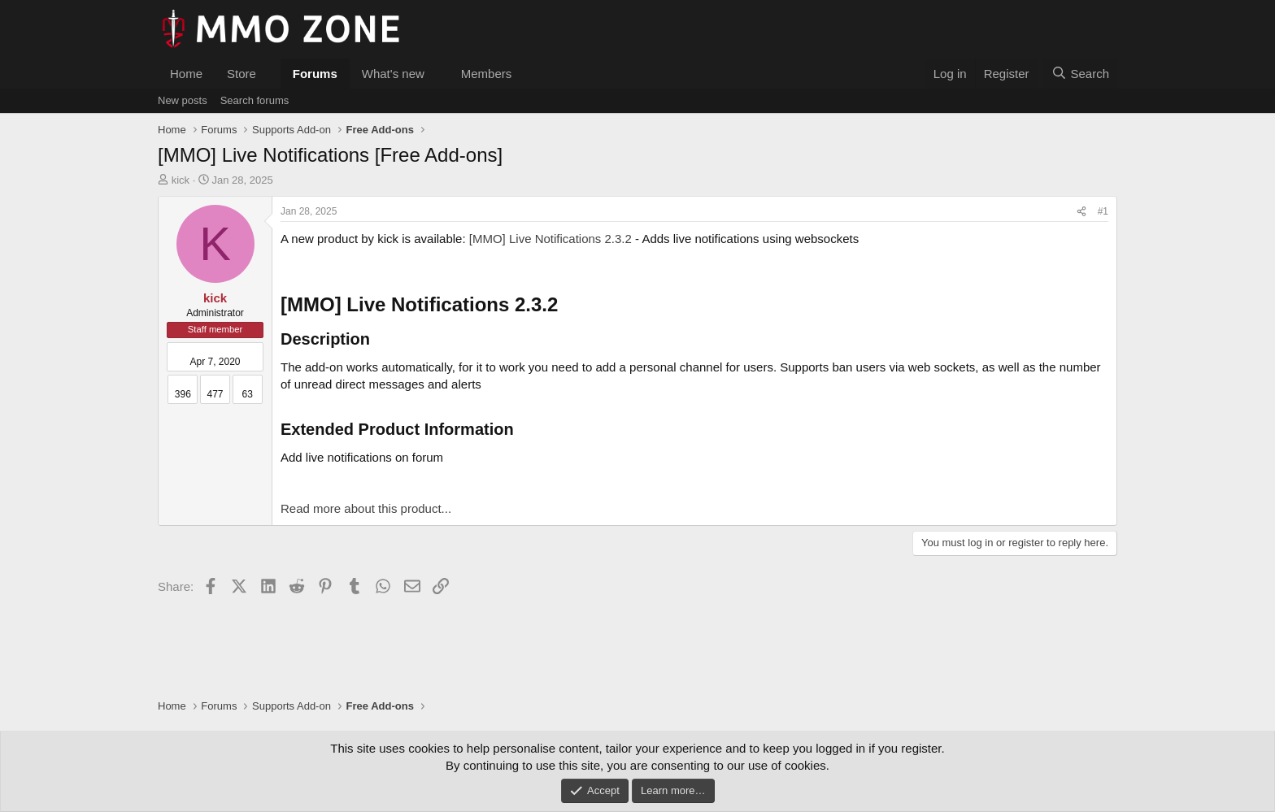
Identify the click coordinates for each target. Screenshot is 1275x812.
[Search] (1080, 74)
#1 (1103, 211)
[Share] (1081, 211)
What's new (393, 73)
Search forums (254, 100)
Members (486, 73)
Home (186, 73)
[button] (269, 74)
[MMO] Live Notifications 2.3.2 (550, 238)
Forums (315, 73)
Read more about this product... (366, 508)
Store (241, 73)
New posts (182, 100)
